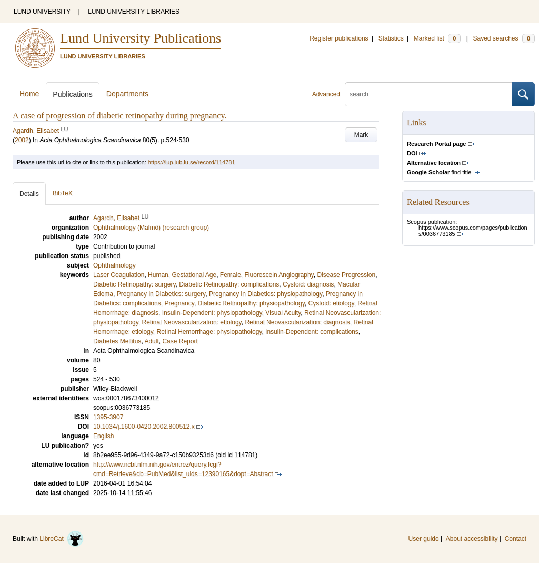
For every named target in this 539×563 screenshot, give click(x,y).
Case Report (179, 341)
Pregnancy (179, 303)
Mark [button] (361, 135)
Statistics (391, 38)
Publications (73, 94)
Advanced (326, 94)
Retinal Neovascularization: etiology (192, 322)
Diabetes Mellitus (117, 341)
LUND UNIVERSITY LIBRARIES (133, 11)
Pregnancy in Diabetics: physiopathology (265, 294)
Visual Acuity (283, 313)
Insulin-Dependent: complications (311, 331)
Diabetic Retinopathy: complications (229, 284)
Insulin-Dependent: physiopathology (212, 313)
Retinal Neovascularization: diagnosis (297, 322)
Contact (515, 538)
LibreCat (61, 538)
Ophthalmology (114, 265)
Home (29, 94)
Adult (151, 341)
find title (439, 172)
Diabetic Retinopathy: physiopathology (251, 303)
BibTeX (63, 193)
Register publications (339, 38)
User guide (423, 538)
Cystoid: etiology (331, 303)
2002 (22, 140)
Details (29, 193)
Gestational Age (194, 275)
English (103, 436)
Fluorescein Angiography (279, 275)
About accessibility (472, 538)
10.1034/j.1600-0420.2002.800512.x (144, 426)
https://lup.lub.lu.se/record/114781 (191, 162)
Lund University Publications (140, 38)
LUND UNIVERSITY (42, 11)
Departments (127, 94)
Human (158, 275)
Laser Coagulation (118, 275)
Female (230, 275)
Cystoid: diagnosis (308, 284)
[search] (428, 94)
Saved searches (504, 38)
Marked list (437, 38)
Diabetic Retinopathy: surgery (134, 284)
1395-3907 (108, 417)
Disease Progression (346, 275)
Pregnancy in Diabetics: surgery (161, 294)
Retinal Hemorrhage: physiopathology (209, 331)
